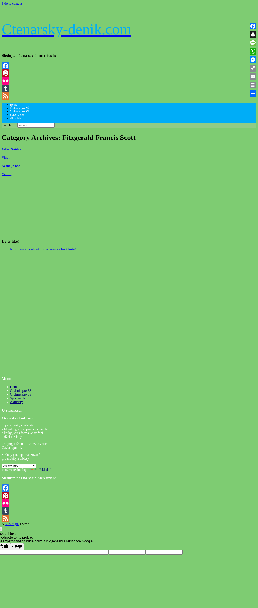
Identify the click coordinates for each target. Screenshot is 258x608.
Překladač (40, 469)
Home (13, 104)
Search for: (9, 125)
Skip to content (12, 3)
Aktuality (15, 118)
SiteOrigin (12, 524)
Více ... (6, 157)
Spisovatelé (17, 114)
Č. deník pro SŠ (19, 111)
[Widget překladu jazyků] (19, 466)
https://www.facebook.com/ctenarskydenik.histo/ (43, 249)
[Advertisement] (128, 205)
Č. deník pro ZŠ (19, 108)
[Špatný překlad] (17, 546)
